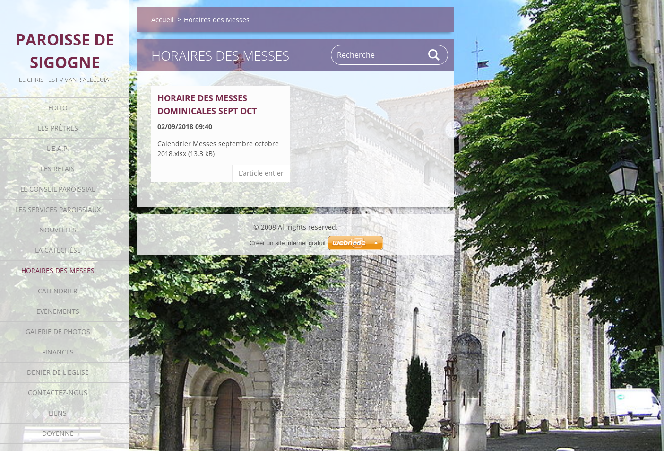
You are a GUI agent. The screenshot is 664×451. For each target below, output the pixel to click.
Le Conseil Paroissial (57, 189)
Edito (58, 107)
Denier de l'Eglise (58, 372)
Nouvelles (57, 229)
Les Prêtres (58, 128)
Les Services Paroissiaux (58, 209)
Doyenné (58, 433)
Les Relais (58, 168)
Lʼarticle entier (261, 172)
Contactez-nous (57, 392)
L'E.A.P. (58, 148)
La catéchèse (58, 250)
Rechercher (434, 55)
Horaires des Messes (58, 270)
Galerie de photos (58, 331)
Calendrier (58, 290)
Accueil (162, 19)
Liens (58, 412)
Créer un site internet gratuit (288, 243)
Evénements (57, 311)
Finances (58, 351)
